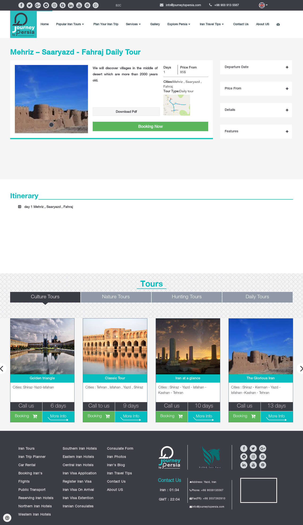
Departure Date (237, 67)
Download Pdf (126, 111)
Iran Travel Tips (212, 24)
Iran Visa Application (80, 473)
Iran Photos (116, 457)
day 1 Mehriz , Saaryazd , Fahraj (48, 207)
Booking (22, 416)
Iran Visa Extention (78, 498)
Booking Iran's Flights (30, 478)
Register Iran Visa (77, 482)
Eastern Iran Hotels (78, 457)
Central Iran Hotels (78, 465)
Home (45, 24)
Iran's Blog (116, 465)
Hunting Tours (187, 297)
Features (231, 131)
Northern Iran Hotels (35, 506)
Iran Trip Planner (32, 457)
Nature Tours (116, 297)
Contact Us (241, 24)
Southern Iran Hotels (80, 449)
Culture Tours (45, 297)
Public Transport (32, 490)
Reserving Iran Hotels (36, 498)
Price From (233, 88)
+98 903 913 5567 (226, 5)
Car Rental (27, 465)
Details (230, 110)
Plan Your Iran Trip (105, 24)
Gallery (155, 24)
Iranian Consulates (78, 506)
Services (133, 24)
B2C (118, 5)
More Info (58, 417)
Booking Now (150, 126)
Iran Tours (26, 449)
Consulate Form (120, 449)
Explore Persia (178, 24)
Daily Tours (257, 297)
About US (262, 24)
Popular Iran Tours (70, 24)
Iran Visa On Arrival (78, 490)
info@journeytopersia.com (183, 5)
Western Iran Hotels (34, 515)
